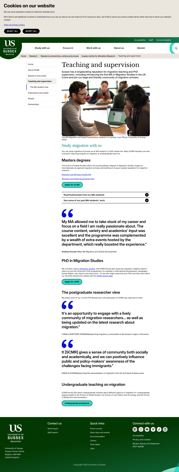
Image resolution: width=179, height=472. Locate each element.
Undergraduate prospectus (77, 403)
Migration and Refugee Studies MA (76, 174)
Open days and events (100, 432)
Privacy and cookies (142, 439)
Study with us (42, 48)
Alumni (141, 48)
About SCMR (33, 70)
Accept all (31, 31)
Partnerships (33, 104)
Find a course (96, 428)
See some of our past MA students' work (84, 200)
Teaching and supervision (40, 81)
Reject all (12, 31)
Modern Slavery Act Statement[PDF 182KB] (146, 445)
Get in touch (53, 428)
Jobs (92, 448)
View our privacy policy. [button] (14, 25)
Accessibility (140, 40)
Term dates (95, 444)
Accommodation (97, 436)
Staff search (53, 432)
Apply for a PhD (72, 282)
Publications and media (38, 93)
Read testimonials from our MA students (84, 195)
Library (93, 440)
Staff (151, 40)
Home (30, 64)
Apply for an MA (72, 185)
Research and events (37, 76)
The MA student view (39, 87)
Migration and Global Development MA (78, 179)
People (31, 98)
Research (68, 48)
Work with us (93, 48)
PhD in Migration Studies (84, 269)
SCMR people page (104, 276)
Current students (163, 40)
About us (119, 48)
